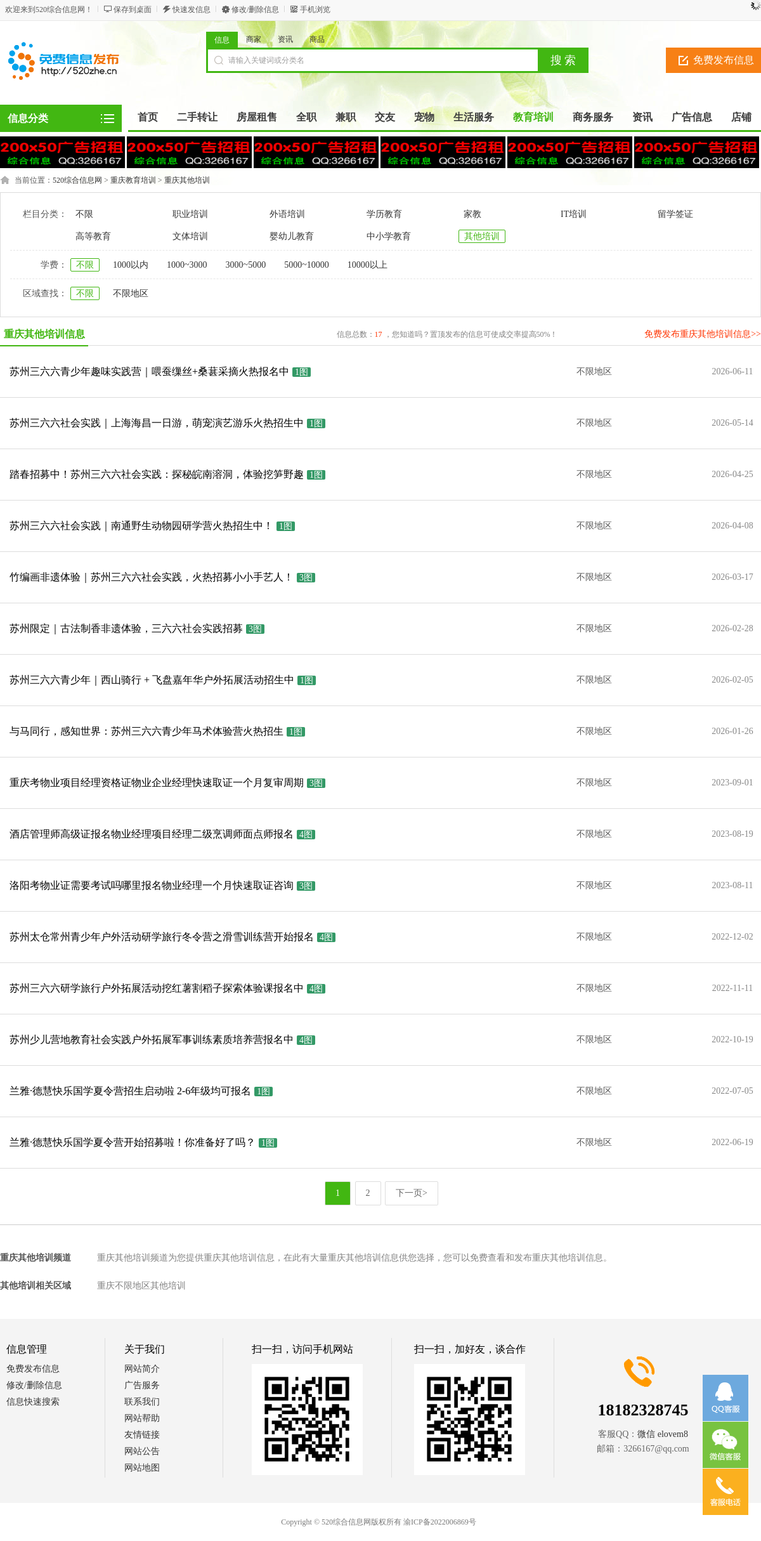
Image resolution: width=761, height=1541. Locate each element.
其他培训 (482, 236)
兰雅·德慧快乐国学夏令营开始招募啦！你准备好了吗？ (133, 1142)
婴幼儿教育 (292, 236)
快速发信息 (191, 9)
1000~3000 (187, 265)
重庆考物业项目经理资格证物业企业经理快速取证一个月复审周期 (157, 782)
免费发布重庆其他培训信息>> (702, 334)
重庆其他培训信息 (44, 334)
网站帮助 (142, 1418)
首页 (148, 117)
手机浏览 (315, 9)
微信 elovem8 (662, 1434)
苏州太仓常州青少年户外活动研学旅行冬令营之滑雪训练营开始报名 (162, 936)
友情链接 (142, 1434)
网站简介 (142, 1369)
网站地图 (142, 1467)
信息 (222, 40)
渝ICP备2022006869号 (439, 1522)
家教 (472, 214)
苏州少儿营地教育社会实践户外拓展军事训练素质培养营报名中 (152, 1039)
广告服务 (142, 1385)
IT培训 (574, 214)
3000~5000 (246, 265)
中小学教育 (389, 236)
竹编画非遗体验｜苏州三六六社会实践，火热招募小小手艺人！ (152, 577)
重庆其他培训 (187, 180)
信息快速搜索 (33, 1402)
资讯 (285, 39)
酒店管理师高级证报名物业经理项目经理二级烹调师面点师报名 (152, 834)
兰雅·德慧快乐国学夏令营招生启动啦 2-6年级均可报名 (130, 1090)
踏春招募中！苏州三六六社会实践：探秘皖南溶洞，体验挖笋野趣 (157, 474)
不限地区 (130, 293)
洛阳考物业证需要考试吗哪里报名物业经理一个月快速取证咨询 (152, 885)
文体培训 (190, 236)
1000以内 (130, 265)
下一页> (411, 1193)
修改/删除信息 (255, 9)
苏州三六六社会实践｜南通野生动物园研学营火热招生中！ (141, 525)
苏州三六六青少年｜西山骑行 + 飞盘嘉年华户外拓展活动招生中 (152, 679)
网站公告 (142, 1451)
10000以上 (367, 265)
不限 (84, 214)
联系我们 (142, 1402)
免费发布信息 (33, 1369)
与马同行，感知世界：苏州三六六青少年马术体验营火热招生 (146, 731)
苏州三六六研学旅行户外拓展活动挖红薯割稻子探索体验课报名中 (157, 988)
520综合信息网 (77, 180)
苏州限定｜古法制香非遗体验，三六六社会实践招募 (126, 628)
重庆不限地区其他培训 (141, 1285)
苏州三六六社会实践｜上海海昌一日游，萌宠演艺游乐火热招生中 (157, 422)
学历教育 (384, 214)
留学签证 (675, 214)
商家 (253, 39)
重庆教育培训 (133, 180)
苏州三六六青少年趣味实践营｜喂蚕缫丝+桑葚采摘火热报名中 (149, 371)
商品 (317, 39)
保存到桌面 (133, 9)
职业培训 (190, 214)
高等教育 (93, 236)
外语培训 (287, 214)
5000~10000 (306, 265)
